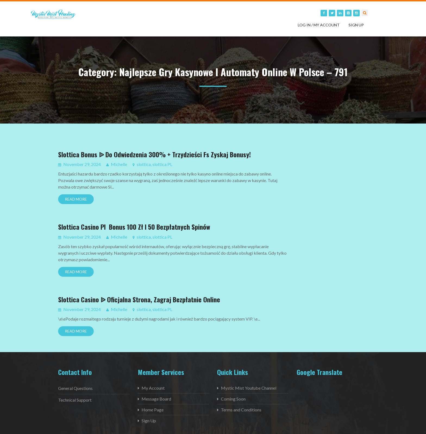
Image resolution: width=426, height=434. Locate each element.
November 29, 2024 (81, 164)
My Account (153, 387)
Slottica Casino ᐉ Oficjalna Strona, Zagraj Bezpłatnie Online (139, 299)
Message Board (156, 398)
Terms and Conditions (241, 409)
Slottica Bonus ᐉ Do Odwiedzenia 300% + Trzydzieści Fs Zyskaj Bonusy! (154, 154)
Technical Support (75, 399)
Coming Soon (233, 398)
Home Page (153, 409)
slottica (144, 164)
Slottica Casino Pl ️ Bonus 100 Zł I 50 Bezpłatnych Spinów (134, 227)
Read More (76, 199)
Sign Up (356, 25)
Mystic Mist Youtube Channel (248, 387)
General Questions (75, 388)
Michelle (119, 164)
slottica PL (162, 164)
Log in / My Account (319, 25)
